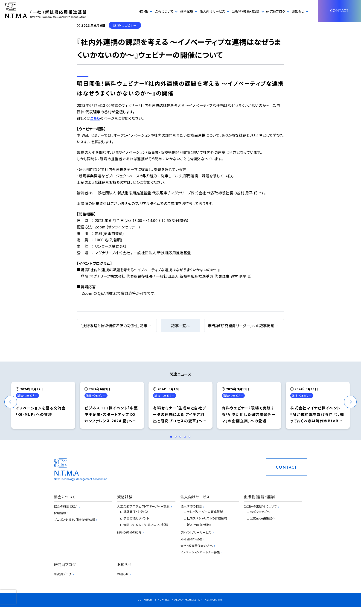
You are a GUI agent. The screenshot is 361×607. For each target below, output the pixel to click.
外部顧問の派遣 (191, 539)
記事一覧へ (180, 325)
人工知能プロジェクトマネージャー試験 (143, 506)
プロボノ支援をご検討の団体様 (74, 519)
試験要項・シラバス (135, 511)
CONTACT (339, 11)
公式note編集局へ (262, 518)
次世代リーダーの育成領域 (205, 511)
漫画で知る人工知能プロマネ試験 (145, 524)
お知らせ (298, 11)
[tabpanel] (43, 405)
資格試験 (186, 11)
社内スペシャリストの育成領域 (207, 518)
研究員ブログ (275, 11)
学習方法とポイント (136, 518)
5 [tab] (191, 438)
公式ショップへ (260, 511)
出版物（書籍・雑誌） (246, 11)
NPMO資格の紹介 (129, 532)
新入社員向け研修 (199, 524)
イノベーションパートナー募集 (200, 552)
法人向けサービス (212, 11)
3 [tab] (181, 438)
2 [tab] (177, 438)
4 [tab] (186, 438)
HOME (143, 11)
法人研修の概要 (191, 506)
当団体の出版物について (260, 506)
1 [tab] (172, 438)
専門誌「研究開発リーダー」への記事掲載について (248, 325)
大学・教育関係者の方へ (196, 545)
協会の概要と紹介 (66, 506)
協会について (163, 11)
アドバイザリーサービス (195, 532)
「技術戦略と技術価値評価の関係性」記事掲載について (124, 325)
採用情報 (60, 513)
